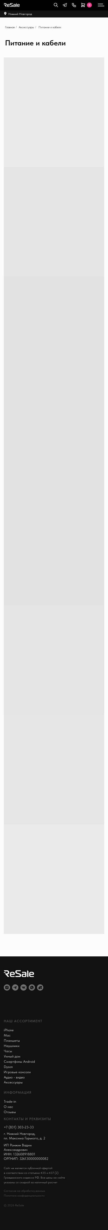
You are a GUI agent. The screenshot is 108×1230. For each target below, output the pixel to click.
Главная (10, 27)
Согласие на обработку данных (24, 1191)
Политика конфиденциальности (24, 1195)
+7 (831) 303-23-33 (19, 1127)
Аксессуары (26, 27)
